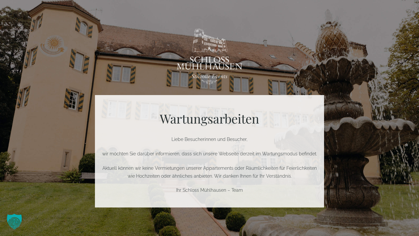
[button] (14, 221)
